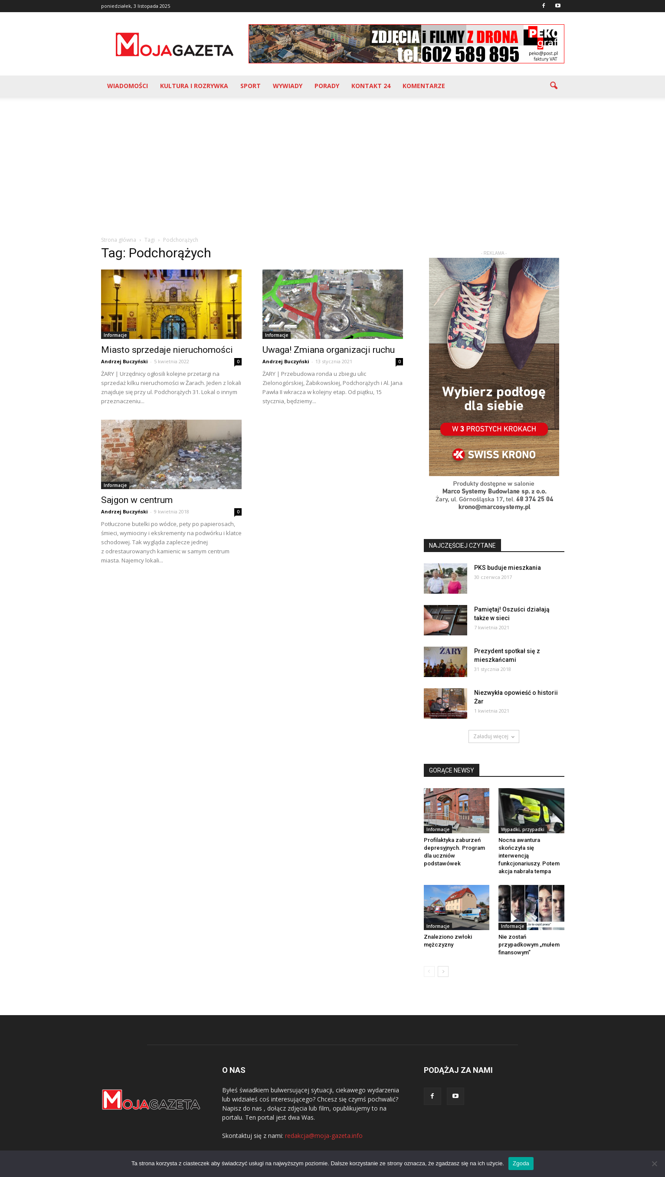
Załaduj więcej (493, 736)
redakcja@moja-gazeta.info (324, 1135)
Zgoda (521, 1163)
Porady (326, 86)
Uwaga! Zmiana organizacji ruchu (328, 350)
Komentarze (424, 86)
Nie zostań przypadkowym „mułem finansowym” (529, 945)
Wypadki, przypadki (522, 829)
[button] (554, 86)
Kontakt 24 (370, 86)
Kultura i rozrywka (194, 86)
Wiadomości (127, 86)
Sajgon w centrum (137, 500)
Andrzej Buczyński (124, 361)
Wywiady (287, 86)
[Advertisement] (332, 161)
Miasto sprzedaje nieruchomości (167, 350)
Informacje (115, 335)
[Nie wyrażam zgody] (654, 1163)
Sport (250, 86)
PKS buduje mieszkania (507, 567)
